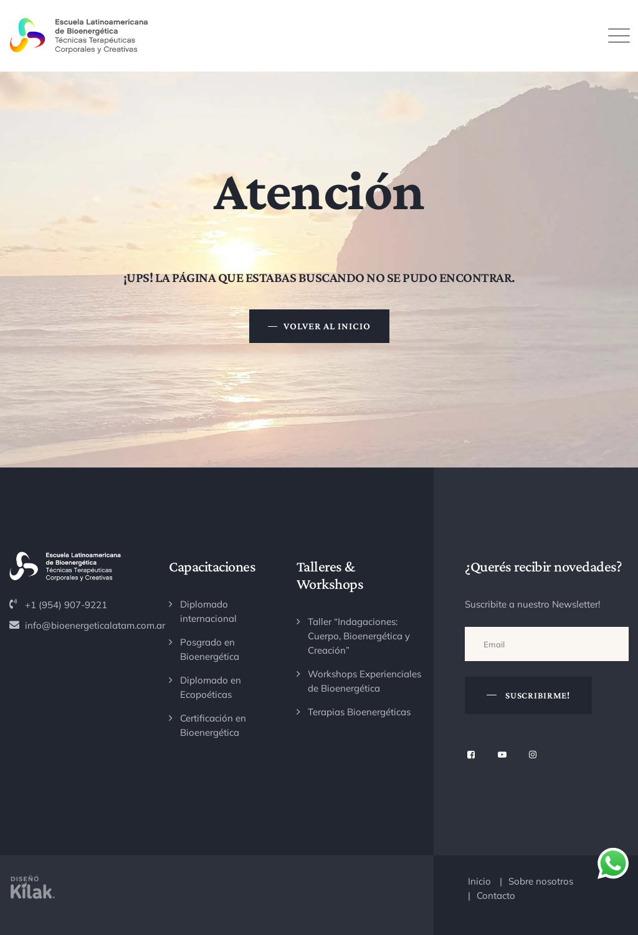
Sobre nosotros (540, 881)
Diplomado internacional (208, 611)
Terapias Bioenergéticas (359, 712)
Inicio (479, 881)
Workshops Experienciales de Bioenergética (364, 681)
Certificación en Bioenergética (213, 725)
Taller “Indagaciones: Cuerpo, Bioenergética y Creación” (359, 636)
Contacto (496, 895)
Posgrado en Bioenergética (209, 649)
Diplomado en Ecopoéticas (210, 687)
